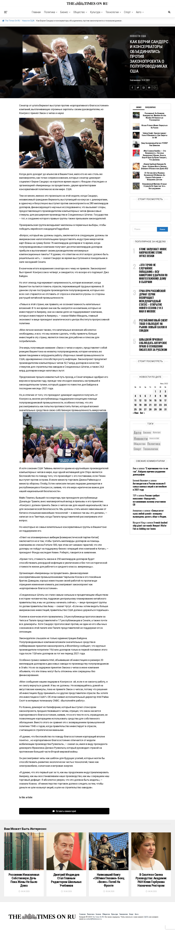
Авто (138, 12)
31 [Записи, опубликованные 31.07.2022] (165, 409)
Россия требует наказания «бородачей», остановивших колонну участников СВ (149, 500)
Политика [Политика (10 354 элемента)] (153, 443)
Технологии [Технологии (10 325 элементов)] (150, 448)
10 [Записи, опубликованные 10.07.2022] (165, 395)
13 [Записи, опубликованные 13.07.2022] (145, 400)
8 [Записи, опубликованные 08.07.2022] (155, 395)
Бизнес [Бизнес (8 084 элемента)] (147, 432)
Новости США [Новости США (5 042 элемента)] (154, 438)
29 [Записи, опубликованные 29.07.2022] (155, 409)
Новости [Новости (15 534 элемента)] (141, 438)
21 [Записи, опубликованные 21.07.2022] (150, 404)
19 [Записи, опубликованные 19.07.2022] (140, 404)
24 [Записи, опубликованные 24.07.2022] (165, 404)
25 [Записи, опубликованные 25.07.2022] (135, 409)
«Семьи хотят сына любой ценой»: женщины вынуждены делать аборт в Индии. (150, 513)
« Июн (135, 412)
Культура (95, 12)
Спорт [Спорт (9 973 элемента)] (137, 448)
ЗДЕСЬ (146, 922)
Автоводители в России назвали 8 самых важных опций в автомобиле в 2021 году (150, 486)
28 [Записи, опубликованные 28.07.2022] (150, 409)
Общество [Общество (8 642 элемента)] (139, 443)
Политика (49, 12)
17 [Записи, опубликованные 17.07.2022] (165, 400)
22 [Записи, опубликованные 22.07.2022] (155, 404)
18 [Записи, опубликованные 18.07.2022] (135, 404)
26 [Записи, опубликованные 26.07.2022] (140, 409)
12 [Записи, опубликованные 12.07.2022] (140, 400)
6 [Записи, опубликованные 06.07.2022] (145, 395)
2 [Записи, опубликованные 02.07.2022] (160, 391)
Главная (36, 12)
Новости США (28, 21)
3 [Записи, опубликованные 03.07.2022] (165, 391)
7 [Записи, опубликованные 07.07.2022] (150, 395)
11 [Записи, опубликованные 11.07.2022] (135, 400)
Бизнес (64, 12)
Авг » (142, 412)
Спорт (127, 12)
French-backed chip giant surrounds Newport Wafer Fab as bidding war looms (150, 525)
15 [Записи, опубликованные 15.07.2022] (155, 400)
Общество (79, 12)
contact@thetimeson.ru (94, 924)
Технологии (112, 12)
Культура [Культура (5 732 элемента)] (156, 432)
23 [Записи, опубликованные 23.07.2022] (160, 404)
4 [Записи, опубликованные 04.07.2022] (135, 395)
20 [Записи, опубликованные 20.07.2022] (145, 404)
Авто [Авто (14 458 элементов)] (137, 432)
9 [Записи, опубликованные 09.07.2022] (160, 395)
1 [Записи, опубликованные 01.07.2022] (155, 391)
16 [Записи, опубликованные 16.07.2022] (160, 400)
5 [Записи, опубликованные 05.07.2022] (140, 395)
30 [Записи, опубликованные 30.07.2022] (160, 409)
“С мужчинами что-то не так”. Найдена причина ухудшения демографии (150, 471)
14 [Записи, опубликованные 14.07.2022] (150, 400)
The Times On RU (11, 21)
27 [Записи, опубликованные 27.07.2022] (145, 409)
